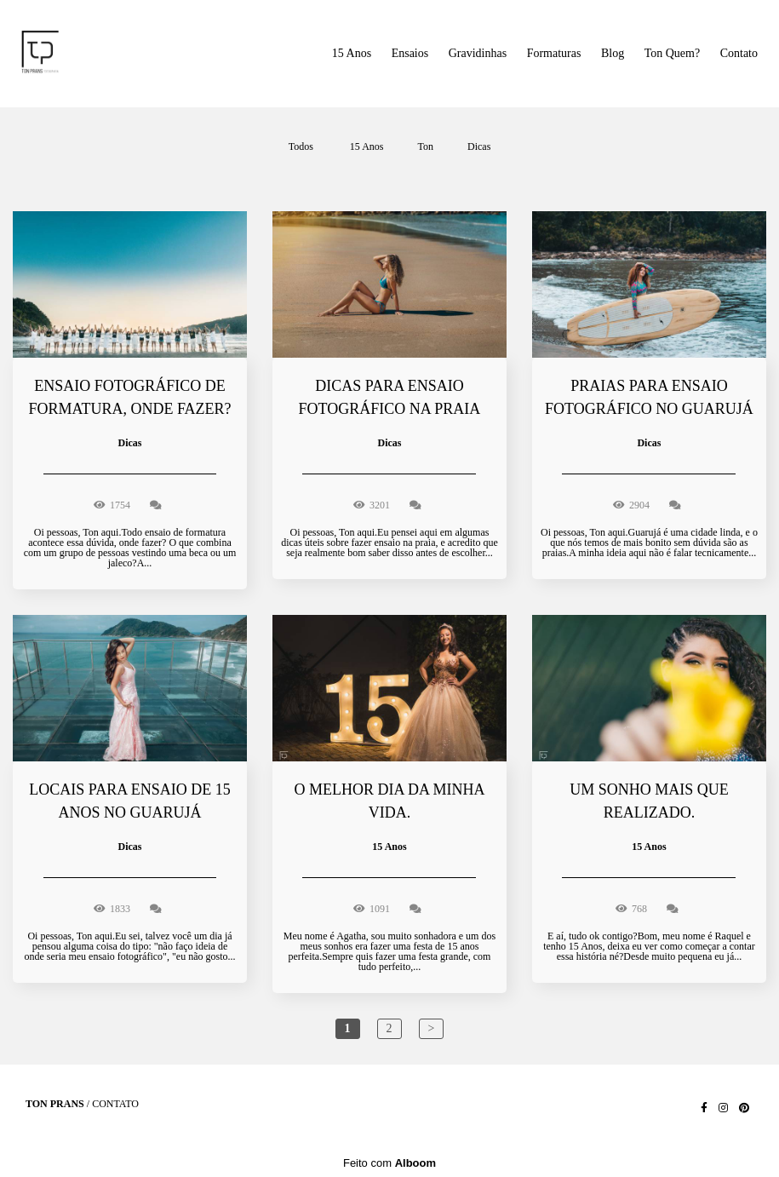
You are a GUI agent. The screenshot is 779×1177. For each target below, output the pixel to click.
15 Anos (351, 53)
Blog (612, 53)
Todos (301, 146)
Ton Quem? (672, 53)
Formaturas (554, 53)
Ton (426, 146)
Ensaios (410, 53)
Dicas (478, 146)
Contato (739, 53)
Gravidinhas (478, 53)
